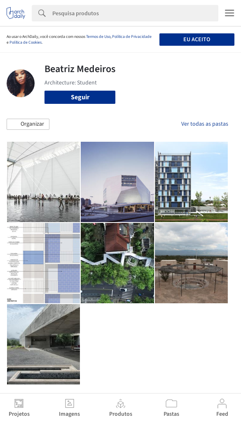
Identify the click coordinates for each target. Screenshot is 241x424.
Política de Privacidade (132, 37)
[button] (28, 124)
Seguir (80, 97)
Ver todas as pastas (204, 124)
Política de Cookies (25, 42)
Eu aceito (196, 39)
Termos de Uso (98, 37)
